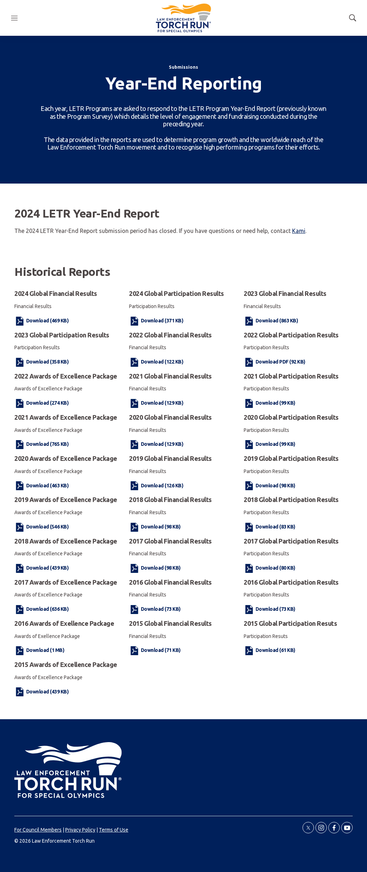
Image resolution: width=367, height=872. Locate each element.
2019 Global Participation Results (291, 458)
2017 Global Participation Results (291, 541)
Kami (298, 231)
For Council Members (38, 830)
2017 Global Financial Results (170, 541)
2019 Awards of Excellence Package (65, 499)
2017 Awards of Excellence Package (65, 582)
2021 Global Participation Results (291, 376)
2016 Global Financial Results (170, 582)
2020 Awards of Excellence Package (65, 458)
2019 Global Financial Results (170, 458)
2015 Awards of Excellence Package (65, 664)
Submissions (183, 66)
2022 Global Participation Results (291, 334)
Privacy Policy (80, 830)
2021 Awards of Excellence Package (65, 417)
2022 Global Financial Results (170, 334)
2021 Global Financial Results (170, 376)
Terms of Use (113, 830)
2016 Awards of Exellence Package (64, 623)
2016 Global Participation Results (291, 582)
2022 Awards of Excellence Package (65, 376)
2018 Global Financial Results (170, 499)
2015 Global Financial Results (170, 623)
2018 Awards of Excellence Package (65, 541)
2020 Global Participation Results (291, 417)
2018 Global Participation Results (291, 499)
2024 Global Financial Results (55, 293)
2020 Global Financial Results (170, 417)
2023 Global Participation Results (61, 334)
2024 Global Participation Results (176, 293)
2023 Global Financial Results (285, 293)
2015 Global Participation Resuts (290, 623)
